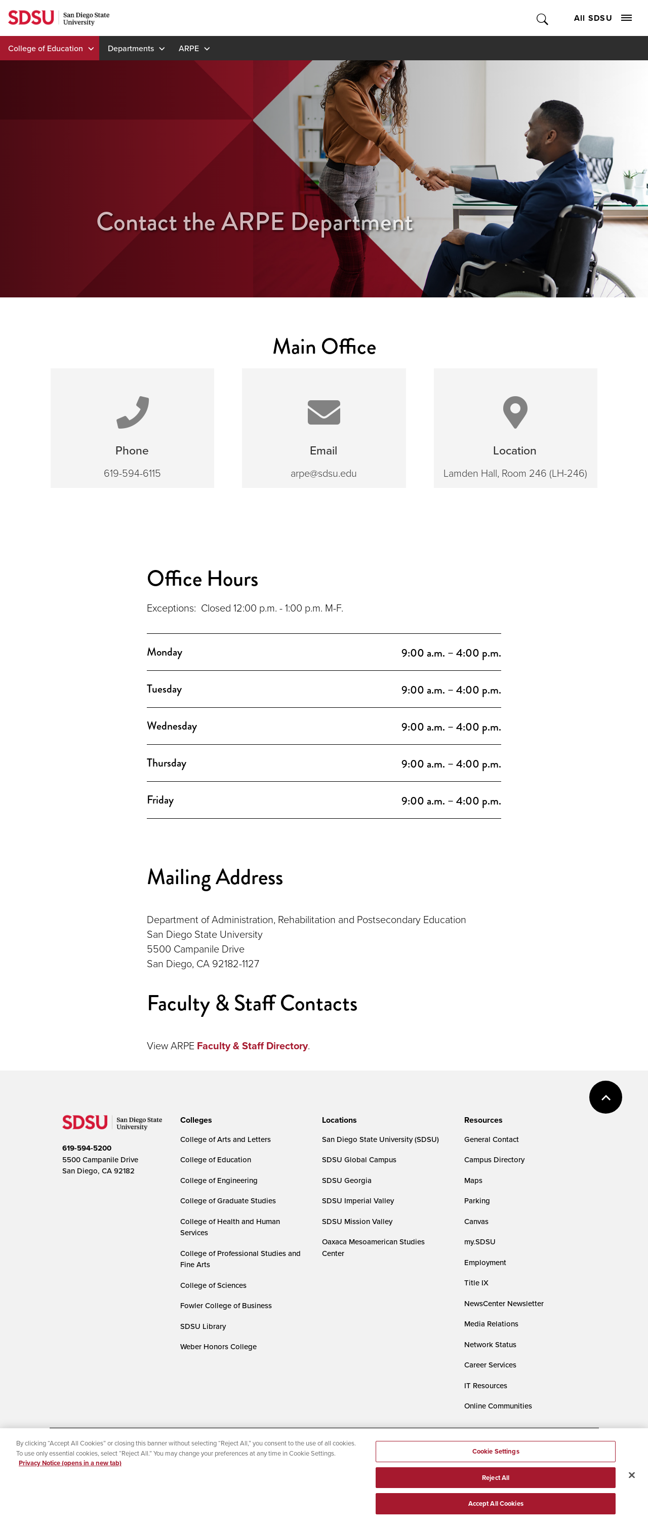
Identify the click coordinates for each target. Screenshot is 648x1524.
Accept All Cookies (495, 1508)
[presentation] (194, 1120)
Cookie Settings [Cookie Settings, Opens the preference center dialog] (495, 1455)
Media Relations (491, 1323)
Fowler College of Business (226, 1305)
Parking (477, 1200)
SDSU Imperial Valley (358, 1200)
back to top (605, 1097)
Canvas (476, 1221)
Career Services (490, 1364)
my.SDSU (480, 1241)
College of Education (45, 48)
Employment (485, 1262)
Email (323, 450)
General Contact (491, 1139)
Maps (473, 1180)
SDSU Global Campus (359, 1159)
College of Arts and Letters (225, 1139)
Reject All (495, 1482)
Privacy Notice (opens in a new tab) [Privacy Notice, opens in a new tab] (70, 1467)
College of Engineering (219, 1180)
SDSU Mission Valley (357, 1221)
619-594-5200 (86, 1148)
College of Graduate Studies (228, 1200)
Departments (131, 48)
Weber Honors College (218, 1346)
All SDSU (603, 18)
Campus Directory (494, 1159)
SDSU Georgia (347, 1180)
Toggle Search (543, 18)
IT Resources (485, 1385)
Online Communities (498, 1405)
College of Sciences (213, 1285)
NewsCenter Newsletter (504, 1303)
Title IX (476, 1282)
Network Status (490, 1344)
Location (515, 450)
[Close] (632, 1479)
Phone (132, 450)
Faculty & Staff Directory (252, 1045)
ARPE (189, 48)
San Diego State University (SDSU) (380, 1139)
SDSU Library (203, 1326)
